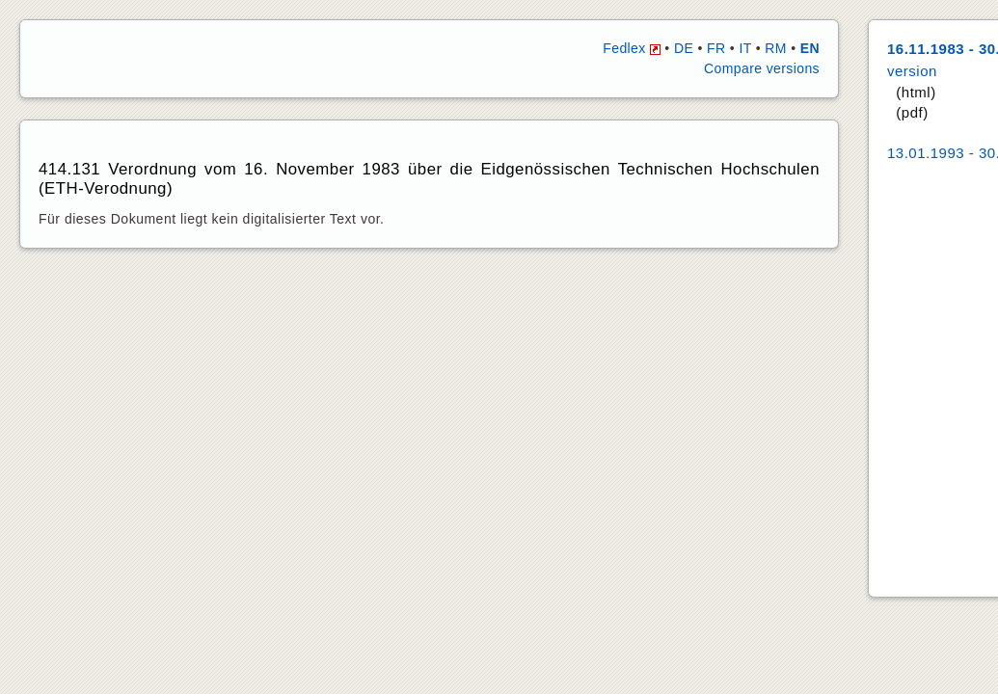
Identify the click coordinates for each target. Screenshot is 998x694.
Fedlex (632, 48)
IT (745, 48)
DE (683, 48)
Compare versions (762, 68)
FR (716, 48)
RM (776, 48)
